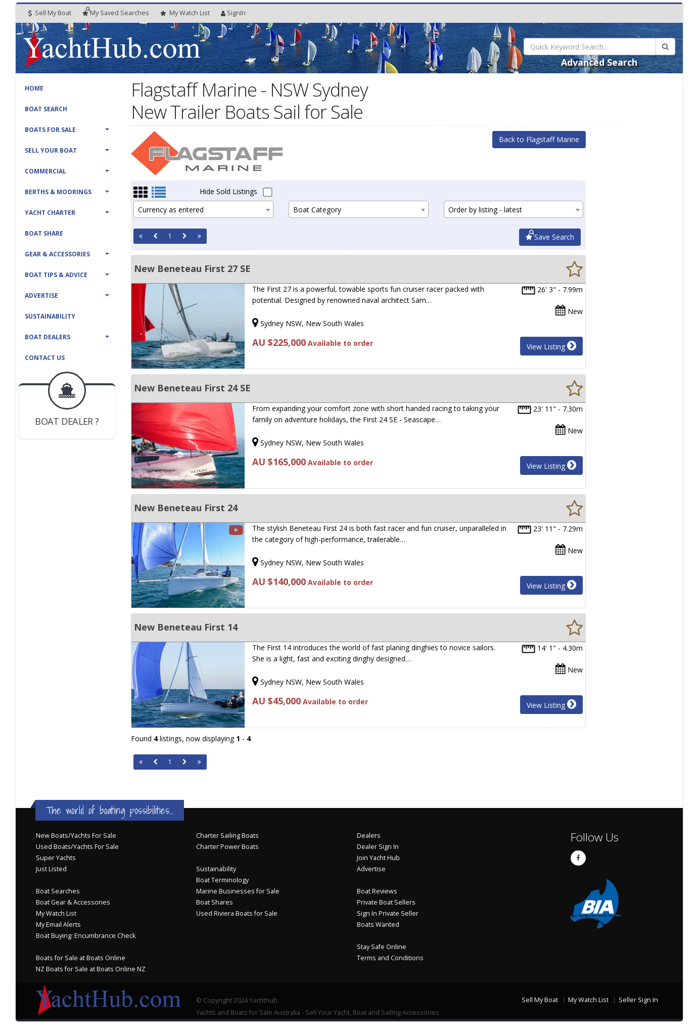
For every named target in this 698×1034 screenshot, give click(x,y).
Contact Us (45, 357)
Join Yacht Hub (378, 857)
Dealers (369, 835)
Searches (115, 13)
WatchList (185, 13)
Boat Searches (58, 891)
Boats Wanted (378, 924)
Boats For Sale (50, 129)
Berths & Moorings (58, 192)
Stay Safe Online (381, 946)
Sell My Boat (49, 13)
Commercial (45, 171)
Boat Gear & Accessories (73, 902)
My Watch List (56, 913)
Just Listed (51, 869)
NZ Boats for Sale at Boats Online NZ (91, 969)
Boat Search (46, 109)
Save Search (550, 237)
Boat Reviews (377, 891)
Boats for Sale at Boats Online (80, 958)
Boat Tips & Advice (56, 275)
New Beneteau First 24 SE (192, 387)
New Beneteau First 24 (186, 507)
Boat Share (44, 233)
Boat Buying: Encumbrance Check (85, 935)
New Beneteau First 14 (186, 627)
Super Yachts (56, 857)
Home (34, 88)
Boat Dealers (47, 337)
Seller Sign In (638, 1000)
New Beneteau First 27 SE (192, 268)
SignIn (233, 13)
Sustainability (50, 316)
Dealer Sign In (378, 846)
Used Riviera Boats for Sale (236, 913)
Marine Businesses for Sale (238, 891)
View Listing (551, 345)
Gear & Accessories (57, 254)
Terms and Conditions (390, 958)
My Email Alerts (58, 924)
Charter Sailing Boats (227, 835)
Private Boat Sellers (386, 902)
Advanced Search (599, 62)
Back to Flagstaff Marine (539, 139)
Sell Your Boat (51, 150)
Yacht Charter (50, 212)
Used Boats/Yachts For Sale (77, 846)
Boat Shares (214, 902)
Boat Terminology (222, 880)
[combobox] (203, 209)
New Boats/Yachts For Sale (76, 835)
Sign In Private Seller (387, 913)
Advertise (41, 295)
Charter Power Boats (227, 846)
